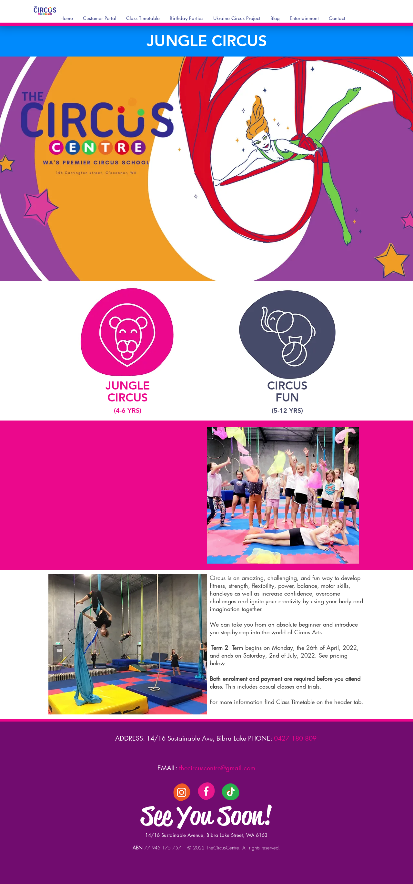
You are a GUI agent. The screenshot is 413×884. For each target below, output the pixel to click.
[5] (182, 791)
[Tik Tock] (230, 791)
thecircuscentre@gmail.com (217, 768)
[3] (206, 791)
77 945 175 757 (163, 848)
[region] (127, 351)
